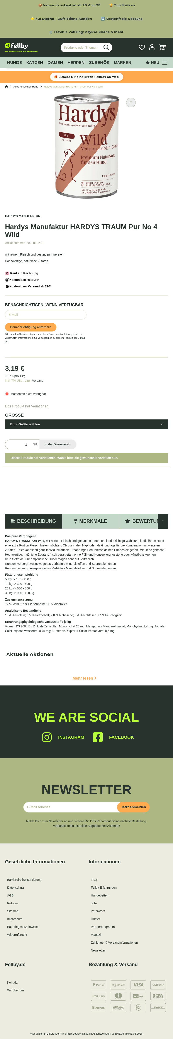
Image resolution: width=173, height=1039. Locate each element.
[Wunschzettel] (142, 47)
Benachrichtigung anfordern (30, 327)
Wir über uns (15, 990)
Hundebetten (99, 895)
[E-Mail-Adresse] (71, 807)
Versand (37, 380)
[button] (151, 47)
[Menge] (18, 444)
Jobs (94, 903)
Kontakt (12, 982)
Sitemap (12, 911)
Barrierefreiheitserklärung (24, 879)
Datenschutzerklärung (60, 334)
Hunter (95, 919)
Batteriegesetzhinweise (23, 927)
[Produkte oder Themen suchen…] (80, 48)
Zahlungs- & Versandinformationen (114, 942)
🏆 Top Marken (122, 5)
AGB (10, 895)
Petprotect (98, 911)
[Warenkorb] (162, 47)
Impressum (14, 919)
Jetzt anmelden (133, 807)
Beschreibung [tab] (33, 521)
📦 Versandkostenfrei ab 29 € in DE (69, 5)
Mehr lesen (85, 678)
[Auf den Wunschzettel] (131, 102)
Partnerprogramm (103, 927)
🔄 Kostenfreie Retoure (121, 19)
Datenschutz (15, 887)
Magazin (96, 934)
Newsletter (98, 950)
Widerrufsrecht (17, 934)
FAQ (94, 879)
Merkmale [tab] (90, 521)
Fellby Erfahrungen (104, 887)
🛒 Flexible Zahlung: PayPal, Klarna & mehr (86, 32)
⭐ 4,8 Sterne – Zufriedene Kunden (61, 19)
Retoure (12, 903)
